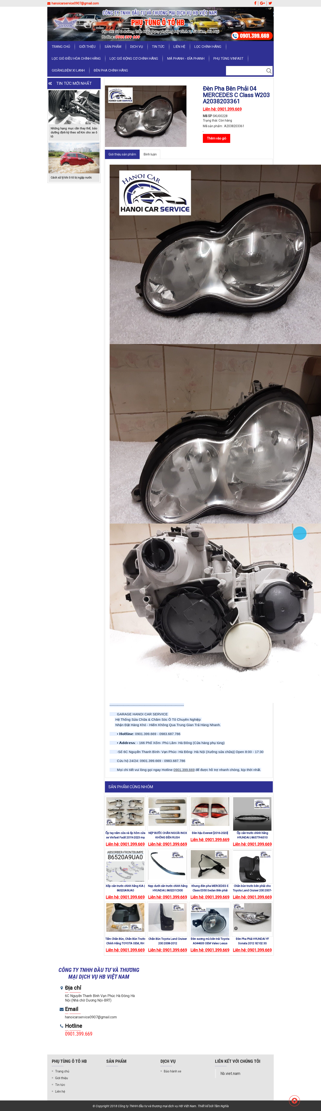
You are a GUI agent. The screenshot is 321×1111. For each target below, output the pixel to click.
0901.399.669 (184, 770)
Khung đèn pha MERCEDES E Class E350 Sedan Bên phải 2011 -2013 (209, 890)
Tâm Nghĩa (221, 1106)
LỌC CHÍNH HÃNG (207, 47)
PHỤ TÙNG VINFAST (228, 59)
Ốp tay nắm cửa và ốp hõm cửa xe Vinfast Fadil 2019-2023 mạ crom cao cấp (125, 837)
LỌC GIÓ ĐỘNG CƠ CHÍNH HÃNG (134, 59)
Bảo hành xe (172, 1071)
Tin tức (158, 47)
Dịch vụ (136, 47)
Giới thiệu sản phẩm (122, 154)
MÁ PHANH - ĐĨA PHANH (185, 59)
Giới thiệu (87, 47)
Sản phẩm (112, 47)
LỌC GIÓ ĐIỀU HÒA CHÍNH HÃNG (76, 59)
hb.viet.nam (230, 1073)
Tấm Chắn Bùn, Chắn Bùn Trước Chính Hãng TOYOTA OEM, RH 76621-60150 (125, 943)
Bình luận (150, 154)
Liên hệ (179, 47)
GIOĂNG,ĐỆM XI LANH (68, 70)
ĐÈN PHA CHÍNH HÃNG (111, 70)
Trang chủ (61, 47)
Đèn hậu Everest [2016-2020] (210, 833)
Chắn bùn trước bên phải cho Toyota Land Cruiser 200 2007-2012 (252, 890)
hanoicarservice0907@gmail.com (73, 3)
